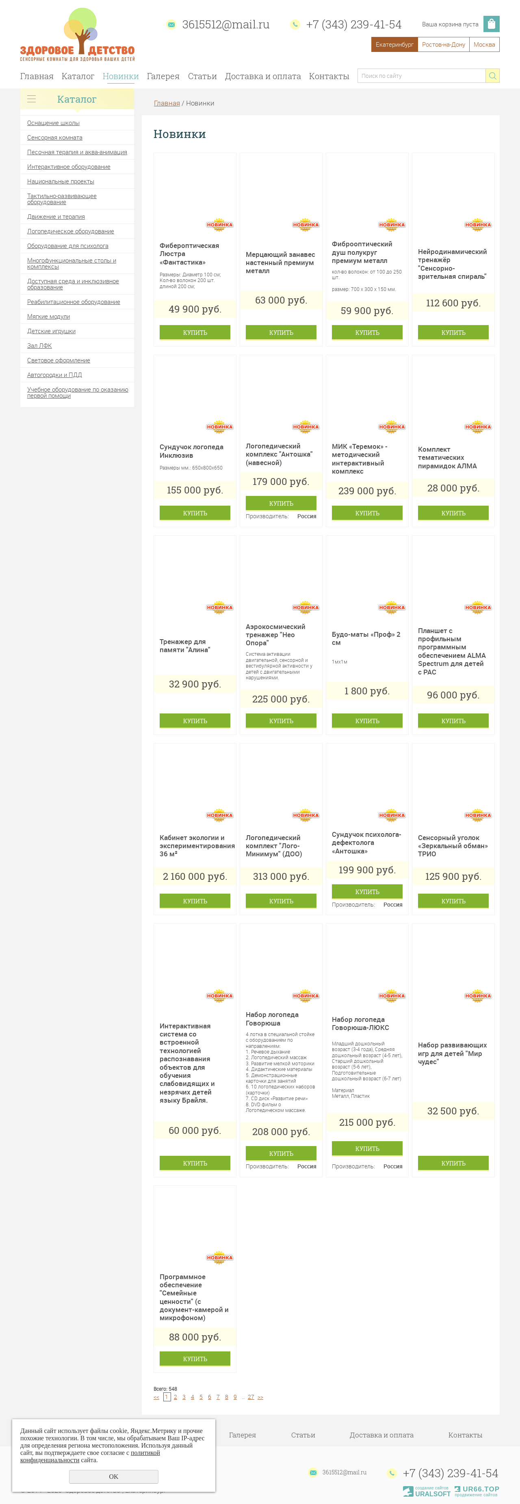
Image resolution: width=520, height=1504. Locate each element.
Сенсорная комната (54, 137)
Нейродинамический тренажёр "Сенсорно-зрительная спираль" (452, 264)
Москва (484, 44)
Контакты (329, 76)
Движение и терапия (56, 216)
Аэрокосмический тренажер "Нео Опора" (276, 635)
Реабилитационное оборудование (73, 301)
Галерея (163, 76)
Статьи (202, 76)
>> (260, 1397)
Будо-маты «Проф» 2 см (366, 638)
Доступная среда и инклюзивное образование (73, 284)
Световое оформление (58, 360)
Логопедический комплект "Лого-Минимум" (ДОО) (274, 846)
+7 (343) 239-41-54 (354, 24)
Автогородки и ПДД (54, 375)
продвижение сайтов (476, 1495)
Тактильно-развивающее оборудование (62, 199)
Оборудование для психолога (67, 245)
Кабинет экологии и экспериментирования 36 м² (197, 846)
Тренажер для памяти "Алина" (185, 645)
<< (156, 1397)
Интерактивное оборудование (68, 166)
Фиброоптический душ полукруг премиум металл (362, 252)
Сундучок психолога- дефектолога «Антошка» (366, 842)
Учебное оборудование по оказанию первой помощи (77, 392)
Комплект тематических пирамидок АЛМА (447, 457)
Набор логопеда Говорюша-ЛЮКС (360, 1023)
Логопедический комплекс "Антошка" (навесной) (279, 454)
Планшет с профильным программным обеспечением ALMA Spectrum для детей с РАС (452, 651)
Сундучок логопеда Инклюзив (191, 450)
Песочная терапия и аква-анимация (77, 152)
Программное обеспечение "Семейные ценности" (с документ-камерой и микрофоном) (194, 1297)
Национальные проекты (60, 181)
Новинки (121, 76)
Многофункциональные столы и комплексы (71, 263)
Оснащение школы (53, 123)
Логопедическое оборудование (70, 231)
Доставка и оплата (263, 76)
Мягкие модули (48, 316)
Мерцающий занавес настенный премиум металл (280, 263)
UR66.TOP (477, 1489)
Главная (37, 76)
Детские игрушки (51, 331)
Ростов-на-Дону (443, 44)
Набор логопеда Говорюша (272, 1018)
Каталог (78, 76)
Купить (195, 332)
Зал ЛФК (39, 345)
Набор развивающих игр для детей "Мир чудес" (452, 1053)
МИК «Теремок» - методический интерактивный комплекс (360, 459)
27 (251, 1397)
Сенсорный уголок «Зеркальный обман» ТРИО (453, 846)
